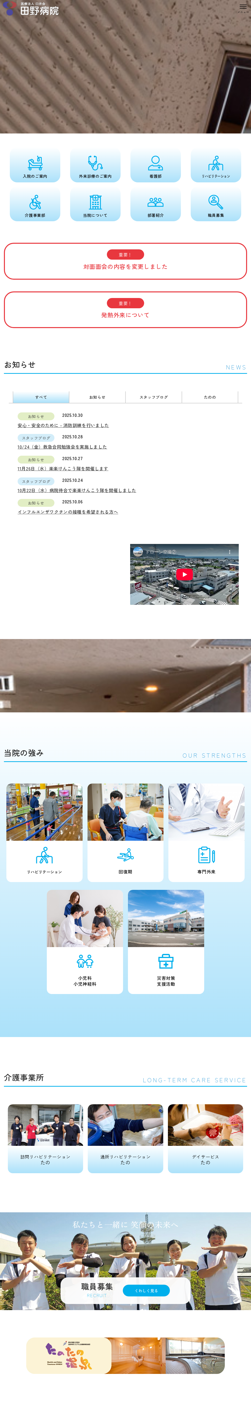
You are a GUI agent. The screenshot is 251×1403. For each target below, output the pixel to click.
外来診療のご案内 (95, 176)
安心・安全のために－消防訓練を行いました (63, 425)
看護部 (156, 176)
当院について (95, 215)
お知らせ (97, 397)
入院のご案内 (35, 176)
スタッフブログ (153, 397)
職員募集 (216, 215)
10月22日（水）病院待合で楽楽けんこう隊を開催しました (77, 490)
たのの (210, 397)
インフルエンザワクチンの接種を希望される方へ (68, 511)
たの (45, 1135)
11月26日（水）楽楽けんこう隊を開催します (63, 468)
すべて (41, 397)
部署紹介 (156, 215)
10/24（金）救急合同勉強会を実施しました (62, 446)
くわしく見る (146, 1290)
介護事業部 (35, 215)
